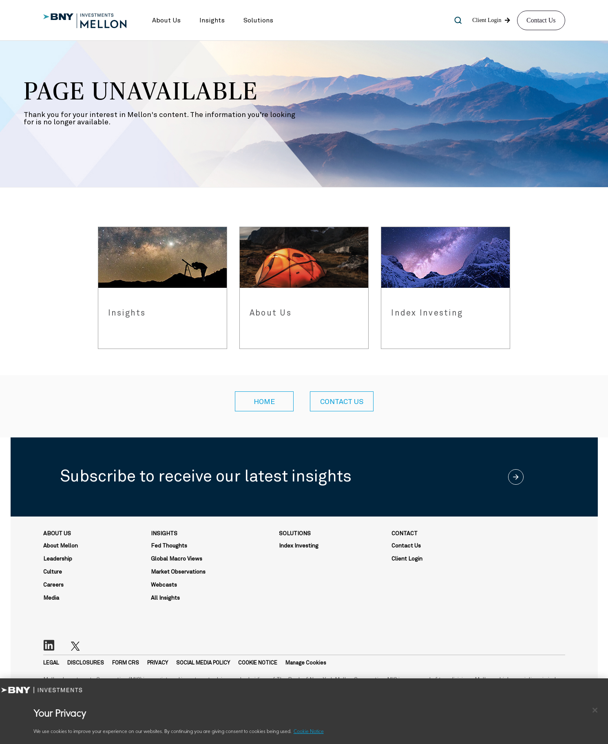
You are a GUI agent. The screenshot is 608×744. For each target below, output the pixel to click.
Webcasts (164, 585)
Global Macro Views (176, 559)
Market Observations (178, 572)
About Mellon (60, 546)
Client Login (406, 559)
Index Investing (298, 546)
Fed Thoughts (169, 546)
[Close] (595, 710)
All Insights (165, 598)
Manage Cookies (305, 663)
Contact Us (541, 20)
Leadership (57, 559)
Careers (53, 585)
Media (51, 598)
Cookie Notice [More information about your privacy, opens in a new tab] (309, 731)
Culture (52, 572)
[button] (166, 20)
